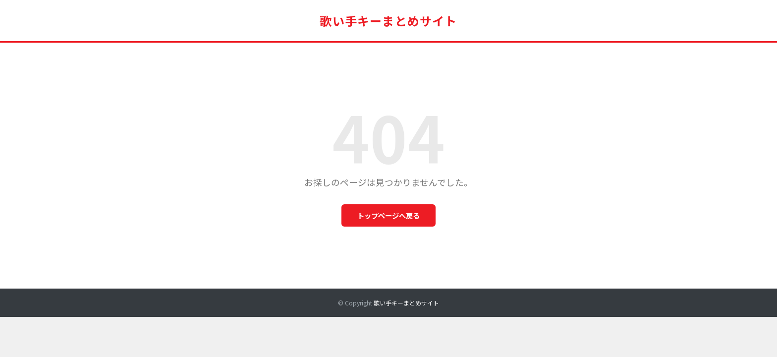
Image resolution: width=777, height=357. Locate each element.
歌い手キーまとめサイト (388, 20)
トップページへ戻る (388, 215)
